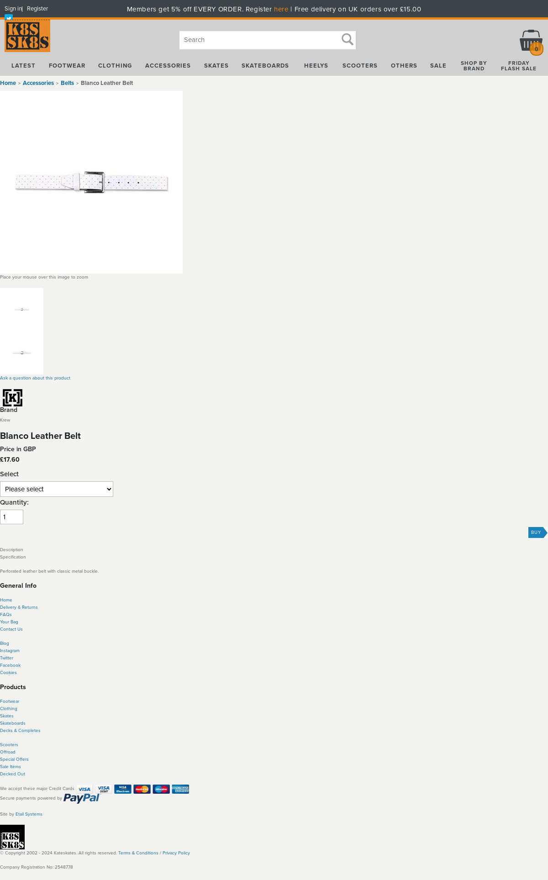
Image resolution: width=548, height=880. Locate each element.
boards (18, 723)
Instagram (10, 650)
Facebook (10, 665)
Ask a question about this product (35, 378)
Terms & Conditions (138, 853)
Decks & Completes (20, 730)
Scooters (9, 745)
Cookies (8, 672)
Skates (7, 716)
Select (9, 474)
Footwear (9, 701)
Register (37, 8)
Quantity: (14, 502)
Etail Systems (29, 814)
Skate (5, 723)
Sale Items (10, 766)
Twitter (6, 658)
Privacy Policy (176, 853)
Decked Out (12, 774)
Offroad (8, 752)
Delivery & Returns (19, 607)
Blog (4, 643)
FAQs (6, 614)
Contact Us (11, 629)
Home (8, 83)
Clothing (8, 708)
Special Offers (14, 759)
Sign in (13, 8)
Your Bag (9, 622)
